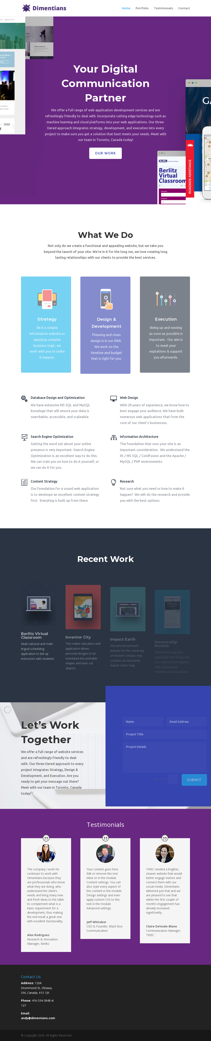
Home (126, 8)
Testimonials (163, 8)
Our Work (105, 157)
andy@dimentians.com (38, 1018)
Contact (184, 8)
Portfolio (142, 8)
